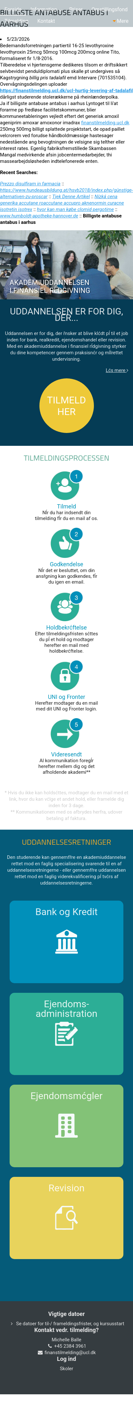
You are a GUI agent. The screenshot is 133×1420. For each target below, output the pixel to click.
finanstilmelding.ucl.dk (105, 123)
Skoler (66, 1368)
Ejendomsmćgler (66, 1095)
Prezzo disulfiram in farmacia (30, 184)
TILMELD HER (66, 405)
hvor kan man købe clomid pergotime (75, 209)
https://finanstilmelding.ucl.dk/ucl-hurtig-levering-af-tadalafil (66, 90)
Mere (121, 21)
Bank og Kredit (66, 911)
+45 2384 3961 (70, 1346)
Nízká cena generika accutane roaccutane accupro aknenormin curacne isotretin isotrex (62, 203)
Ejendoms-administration (66, 1008)
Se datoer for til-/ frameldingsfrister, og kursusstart (70, 1324)
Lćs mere (117, 370)
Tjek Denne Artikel (71, 196)
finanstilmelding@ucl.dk (70, 1352)
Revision (66, 1188)
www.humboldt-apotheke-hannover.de (39, 216)
